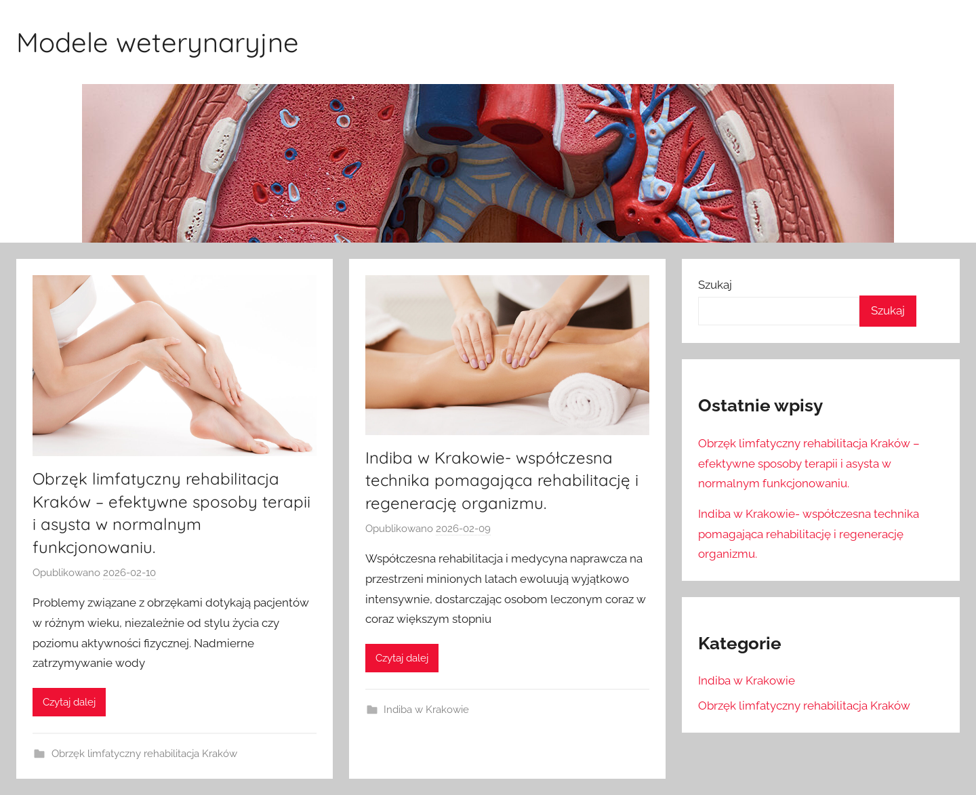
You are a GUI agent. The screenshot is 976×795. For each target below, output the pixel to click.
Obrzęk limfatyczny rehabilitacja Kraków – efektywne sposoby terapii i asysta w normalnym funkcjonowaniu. (809, 463)
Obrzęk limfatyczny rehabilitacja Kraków (144, 754)
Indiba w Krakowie (426, 710)
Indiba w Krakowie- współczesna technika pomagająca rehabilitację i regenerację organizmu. (501, 480)
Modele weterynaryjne (157, 42)
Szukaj (715, 284)
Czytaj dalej (69, 702)
